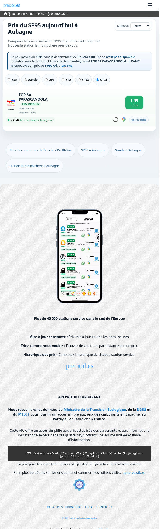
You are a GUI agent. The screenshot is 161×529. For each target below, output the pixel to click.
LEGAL (89, 509)
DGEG (141, 409)
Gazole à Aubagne (128, 150)
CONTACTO (104, 509)
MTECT (24, 414)
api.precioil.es (133, 474)
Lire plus (67, 65)
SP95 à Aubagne (93, 150)
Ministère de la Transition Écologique (95, 409)
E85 (12, 80)
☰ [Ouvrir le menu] (149, 5)
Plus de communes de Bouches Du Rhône (41, 150)
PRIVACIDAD (74, 509)
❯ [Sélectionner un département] (8, 13)
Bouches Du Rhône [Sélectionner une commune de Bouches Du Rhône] (29, 13)
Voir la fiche (138, 120)
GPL (49, 80)
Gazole (31, 80)
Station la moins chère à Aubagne (35, 166)
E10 (66, 80)
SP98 (83, 80)
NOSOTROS (55, 509)
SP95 (101, 80)
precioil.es (79, 366)
